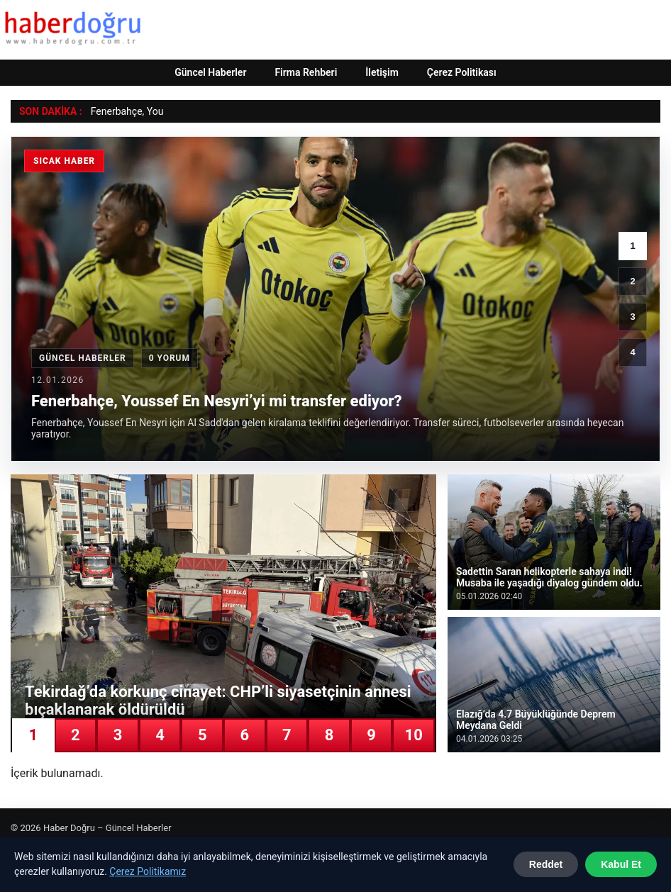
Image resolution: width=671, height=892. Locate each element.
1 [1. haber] (632, 245)
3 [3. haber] (632, 316)
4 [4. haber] (632, 352)
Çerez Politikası (462, 72)
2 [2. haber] (632, 281)
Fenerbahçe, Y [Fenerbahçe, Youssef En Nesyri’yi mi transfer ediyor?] (122, 111)
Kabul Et (621, 864)
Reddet (545, 864)
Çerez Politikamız (147, 871)
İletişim (382, 72)
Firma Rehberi (305, 72)
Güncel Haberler (210, 72)
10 (414, 735)
